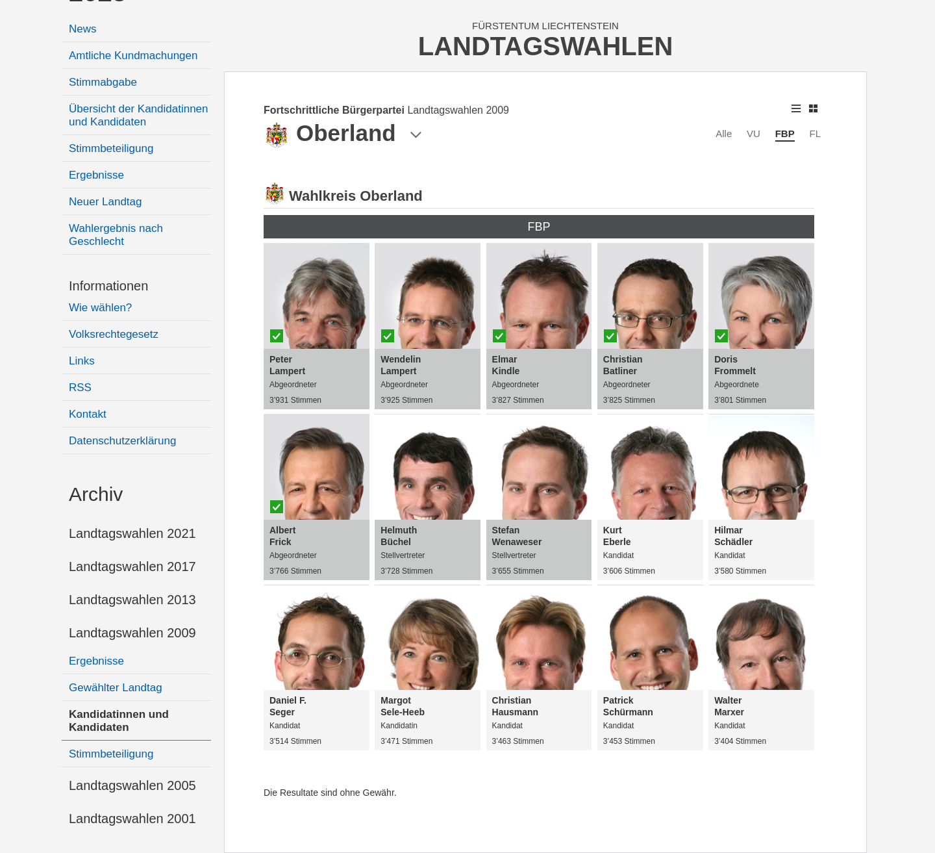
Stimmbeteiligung (111, 148)
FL (815, 133)
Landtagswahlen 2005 (132, 785)
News (83, 29)
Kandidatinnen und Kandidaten (119, 720)
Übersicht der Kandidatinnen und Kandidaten (138, 115)
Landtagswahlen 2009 (132, 633)
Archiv (96, 494)
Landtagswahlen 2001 (132, 818)
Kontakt (87, 414)
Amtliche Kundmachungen (133, 55)
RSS (80, 387)
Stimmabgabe (103, 82)
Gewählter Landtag (115, 687)
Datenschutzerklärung (122, 441)
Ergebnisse (96, 175)
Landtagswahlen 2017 (132, 566)
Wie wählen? (100, 307)
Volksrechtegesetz (113, 334)
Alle (724, 133)
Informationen (108, 286)
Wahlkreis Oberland (356, 196)
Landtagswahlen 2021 (132, 533)
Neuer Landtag (105, 202)
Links (82, 361)
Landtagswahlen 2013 (132, 599)
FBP (785, 133)
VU (753, 133)
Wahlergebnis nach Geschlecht (116, 235)
